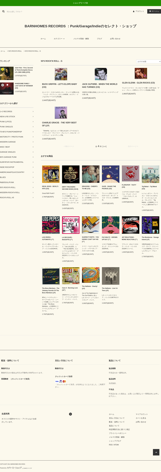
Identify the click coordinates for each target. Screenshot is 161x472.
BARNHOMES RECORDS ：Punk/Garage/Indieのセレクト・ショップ (80, 26)
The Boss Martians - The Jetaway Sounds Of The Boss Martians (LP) (50, 290)
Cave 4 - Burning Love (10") (70, 289)
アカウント (139, 11)
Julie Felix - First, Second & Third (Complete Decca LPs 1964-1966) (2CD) (24, 70)
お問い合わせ (115, 39)
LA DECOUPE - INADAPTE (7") (67, 239)
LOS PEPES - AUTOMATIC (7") (48, 238)
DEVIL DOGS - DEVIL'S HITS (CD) (50, 188)
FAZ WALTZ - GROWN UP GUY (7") (109, 238)
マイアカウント (142, 414)
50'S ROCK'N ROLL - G (33, 51)
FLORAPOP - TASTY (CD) (129, 186)
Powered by (16, 468)
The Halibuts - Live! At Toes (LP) (110, 289)
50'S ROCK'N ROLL (15, 51)
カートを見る (141, 418)
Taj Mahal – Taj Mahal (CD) (149, 188)
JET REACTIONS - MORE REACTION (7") (129, 238)
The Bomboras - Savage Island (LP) (150, 238)
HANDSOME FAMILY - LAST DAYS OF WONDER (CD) (24, 86)
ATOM (116, 445)
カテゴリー (59, 39)
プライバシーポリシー (117, 433)
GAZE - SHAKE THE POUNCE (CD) (109, 188)
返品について (114, 426)
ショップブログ (115, 441)
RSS (111, 445)
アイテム (153, 11)
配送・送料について (117, 422)
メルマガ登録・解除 (81, 39)
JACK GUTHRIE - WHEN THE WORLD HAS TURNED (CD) (99, 85)
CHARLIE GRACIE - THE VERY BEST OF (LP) (59, 124)
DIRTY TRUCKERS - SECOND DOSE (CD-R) (70, 188)
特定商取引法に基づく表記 (119, 429)
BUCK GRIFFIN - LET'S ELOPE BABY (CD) (59, 85)
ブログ (99, 39)
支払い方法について (117, 418)
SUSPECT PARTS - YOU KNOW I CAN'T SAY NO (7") (90, 239)
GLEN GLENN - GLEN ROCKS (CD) (138, 83)
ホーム (43, 39)
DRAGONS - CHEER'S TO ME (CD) (89, 188)
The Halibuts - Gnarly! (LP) (89, 287)
